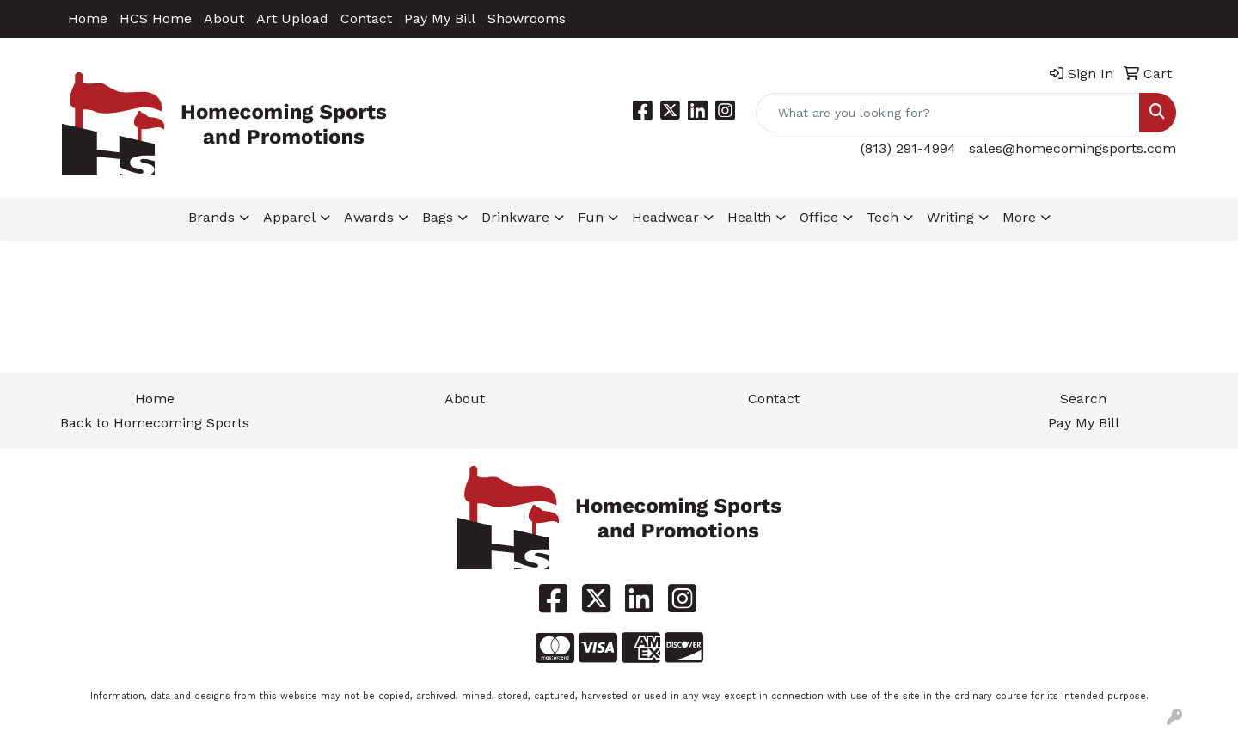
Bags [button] (437, 217)
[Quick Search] (948, 112)
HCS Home (156, 18)
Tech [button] (882, 217)
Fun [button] (591, 217)
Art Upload (292, 18)
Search (1083, 398)
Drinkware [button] (515, 217)
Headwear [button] (665, 217)
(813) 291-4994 (908, 148)
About (224, 18)
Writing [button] (950, 217)
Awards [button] (369, 217)
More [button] (1019, 217)
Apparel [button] (289, 217)
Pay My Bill (439, 18)
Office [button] (819, 217)
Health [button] (749, 217)
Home (87, 18)
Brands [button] (211, 217)
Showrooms (526, 18)
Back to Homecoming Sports (154, 423)
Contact (366, 18)
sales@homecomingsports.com (1072, 148)
